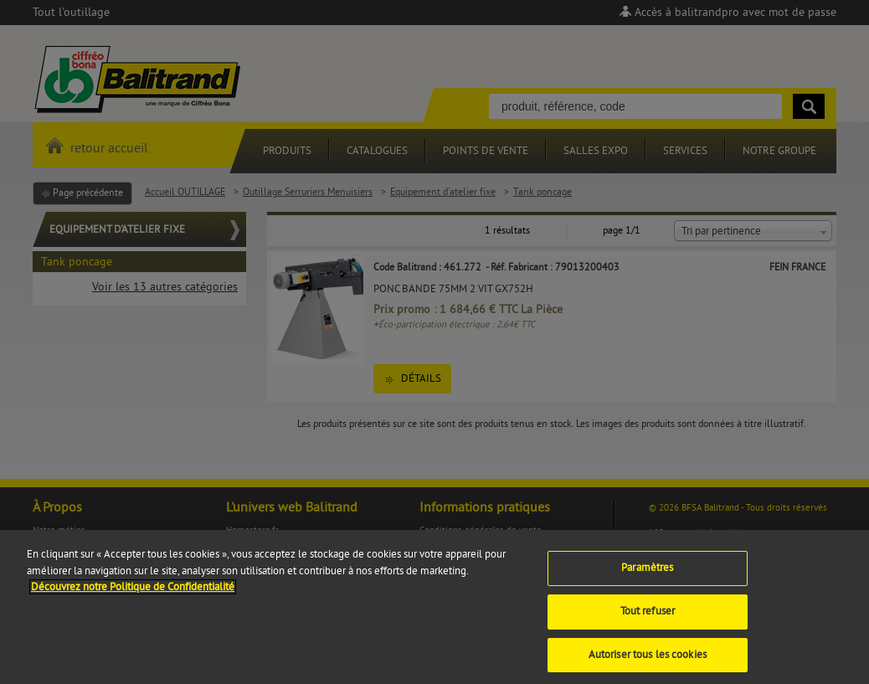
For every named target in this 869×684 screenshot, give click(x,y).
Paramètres (647, 573)
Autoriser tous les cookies (648, 660)
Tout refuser (648, 617)
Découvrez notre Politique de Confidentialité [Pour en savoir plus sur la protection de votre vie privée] (132, 593)
